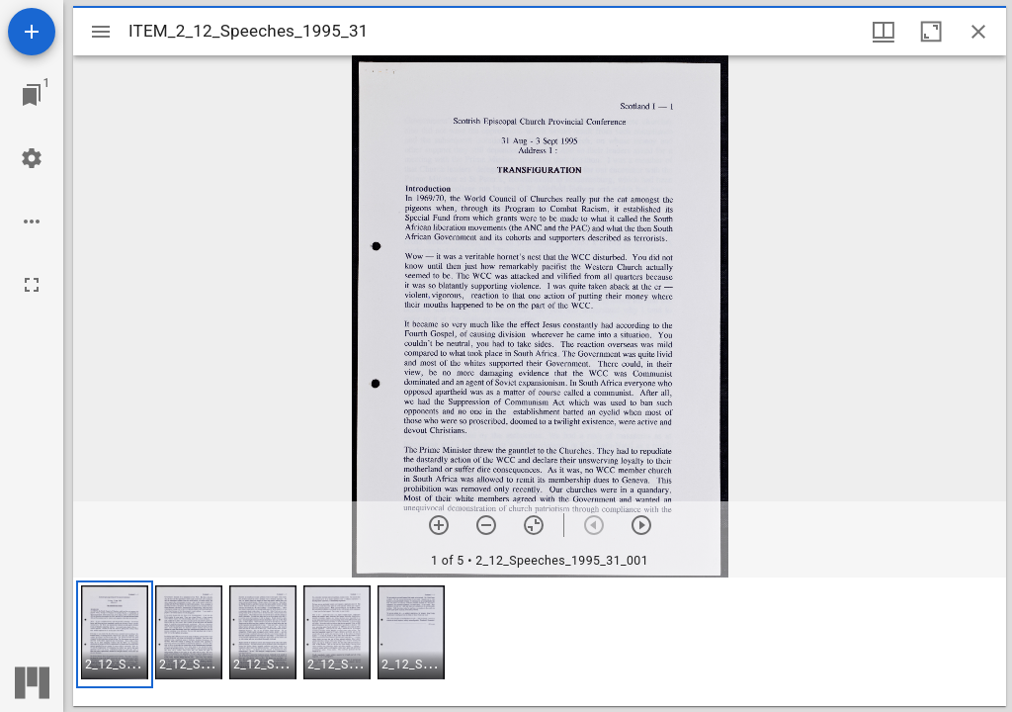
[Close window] (978, 31)
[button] (114, 634)
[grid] (539, 642)
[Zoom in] (439, 525)
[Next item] (641, 525)
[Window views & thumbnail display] (883, 31)
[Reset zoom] (533, 525)
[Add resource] (31, 31)
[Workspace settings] (31, 158)
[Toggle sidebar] (101, 31)
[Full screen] (31, 285)
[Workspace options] (31, 221)
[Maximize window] (931, 31)
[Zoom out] (486, 525)
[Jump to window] (31, 95)
